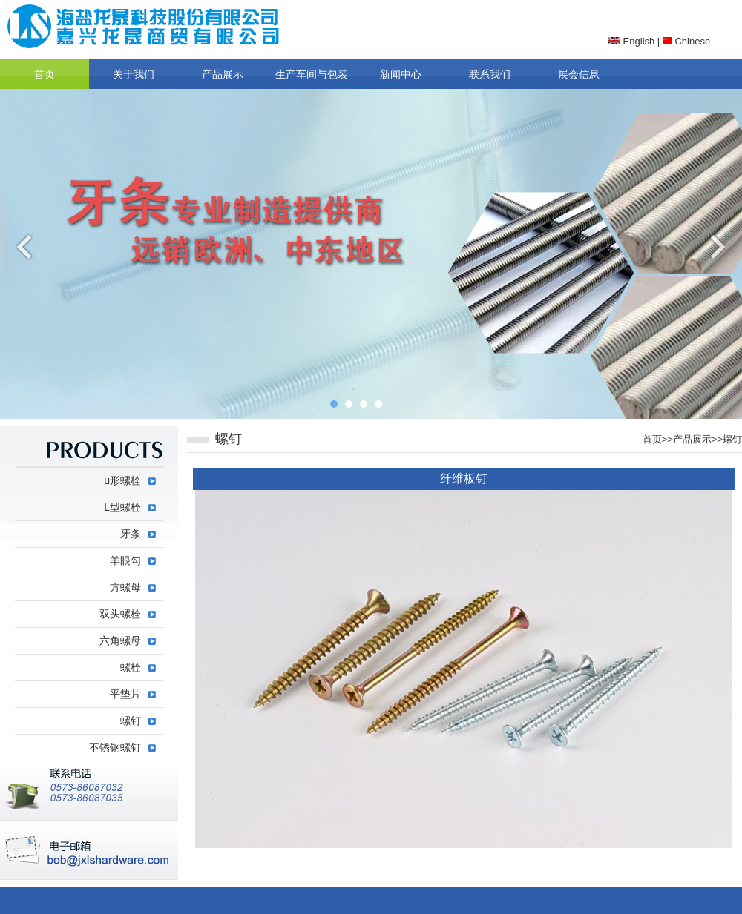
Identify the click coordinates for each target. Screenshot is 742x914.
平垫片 (125, 694)
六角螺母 (120, 640)
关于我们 (133, 74)
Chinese (686, 41)
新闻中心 (400, 74)
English (631, 41)
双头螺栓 (120, 614)
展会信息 (579, 74)
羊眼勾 (125, 560)
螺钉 (732, 439)
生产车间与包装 (311, 74)
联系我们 (489, 74)
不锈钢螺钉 (115, 747)
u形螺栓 (122, 480)
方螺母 (125, 587)
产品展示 (222, 74)
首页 (44, 74)
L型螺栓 (122, 507)
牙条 (130, 534)
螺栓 (130, 667)
